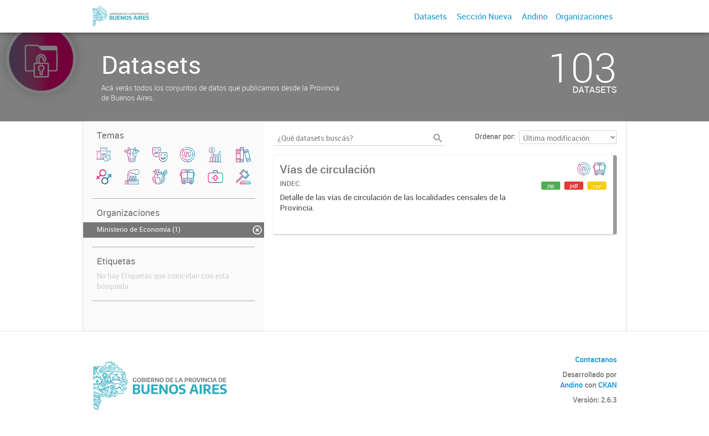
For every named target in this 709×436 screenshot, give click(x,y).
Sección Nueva (484, 16)
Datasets (430, 16)
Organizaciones (584, 16)
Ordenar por (494, 136)
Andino (535, 16)
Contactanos (596, 359)
